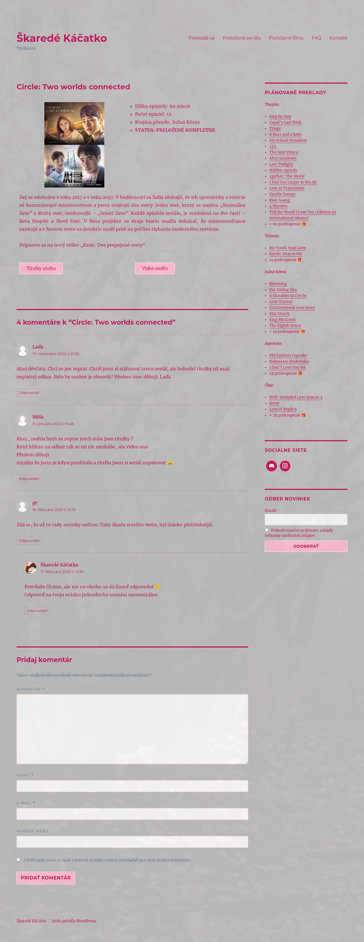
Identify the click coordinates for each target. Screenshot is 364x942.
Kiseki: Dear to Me (285, 254)
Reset (274, 403)
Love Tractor (280, 301)
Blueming (278, 283)
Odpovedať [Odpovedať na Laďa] (29, 392)
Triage (275, 128)
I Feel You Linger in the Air (293, 182)
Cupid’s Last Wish (285, 122)
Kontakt (338, 38)
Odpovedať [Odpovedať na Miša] (29, 478)
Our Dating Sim (283, 289)
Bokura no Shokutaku (289, 361)
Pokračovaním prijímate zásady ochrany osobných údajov (299, 533)
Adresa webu (32, 830)
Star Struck (279, 313)
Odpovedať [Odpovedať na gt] (29, 540)
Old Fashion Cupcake (288, 355)
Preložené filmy (286, 38)
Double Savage (282, 194)
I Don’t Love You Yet (287, 367)
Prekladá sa (202, 38)
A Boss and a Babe (285, 134)
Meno (25, 775)
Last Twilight (281, 164)
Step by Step (280, 116)
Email (270, 510)
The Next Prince (283, 152)
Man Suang (279, 200)
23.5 (273, 146)
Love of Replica (282, 409)
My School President (288, 140)
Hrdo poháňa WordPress (74, 921)
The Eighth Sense (285, 325)
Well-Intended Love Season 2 (295, 397)
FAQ (316, 38)
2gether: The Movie (287, 176)
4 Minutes (278, 206)
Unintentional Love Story (292, 307)
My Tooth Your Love (287, 248)
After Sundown (283, 158)
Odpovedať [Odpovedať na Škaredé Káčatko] (37, 610)
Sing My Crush (282, 319)
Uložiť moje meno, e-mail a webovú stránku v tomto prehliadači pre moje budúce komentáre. (107, 860)
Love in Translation (287, 188)
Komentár (30, 689)
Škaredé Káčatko (61, 38)
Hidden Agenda (283, 170)
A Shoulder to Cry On (288, 295)
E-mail (25, 803)
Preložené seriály (242, 38)
